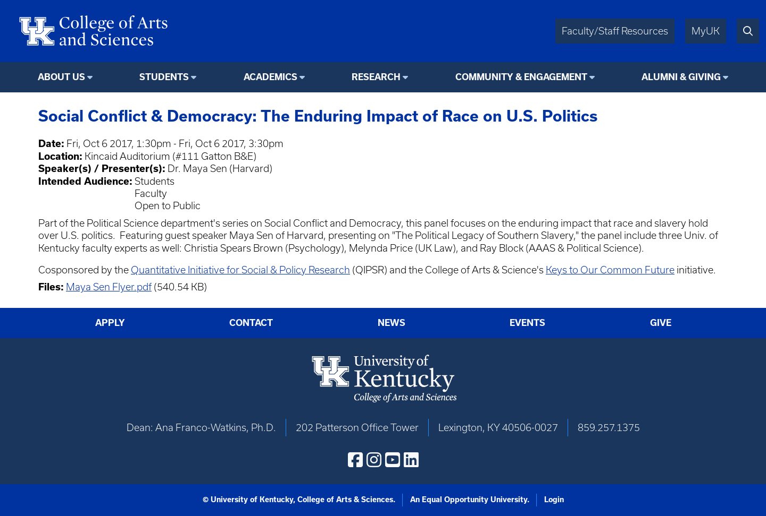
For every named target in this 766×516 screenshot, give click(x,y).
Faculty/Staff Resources (615, 31)
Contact (251, 323)
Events (527, 323)
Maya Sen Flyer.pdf (109, 287)
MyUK (706, 31)
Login (554, 499)
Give (660, 323)
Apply (110, 323)
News (391, 323)
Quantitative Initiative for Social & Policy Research (240, 270)
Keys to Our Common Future (610, 270)
